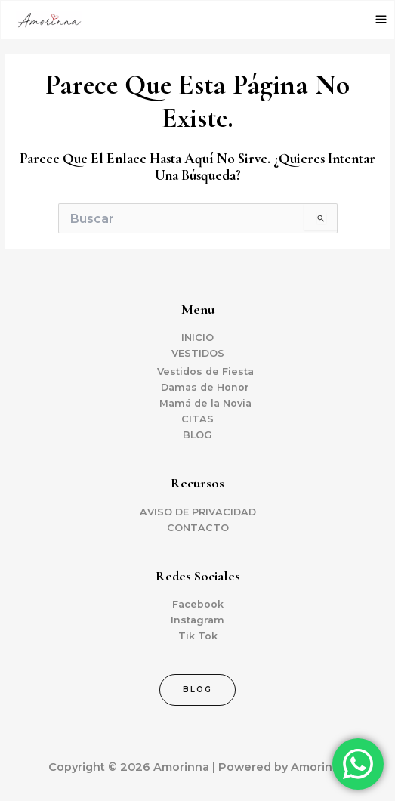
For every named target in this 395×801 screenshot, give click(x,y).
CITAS (197, 419)
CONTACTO (198, 527)
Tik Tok (198, 636)
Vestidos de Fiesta (205, 371)
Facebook (198, 604)
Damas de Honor (205, 387)
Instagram (197, 620)
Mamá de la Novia (205, 403)
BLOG (197, 435)
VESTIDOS (197, 353)
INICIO (197, 337)
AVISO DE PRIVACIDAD (198, 512)
